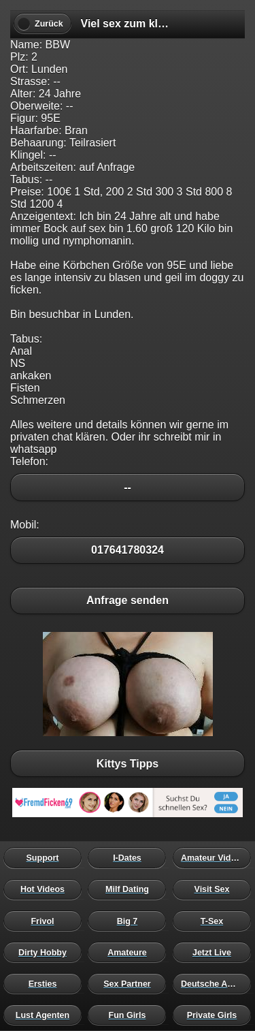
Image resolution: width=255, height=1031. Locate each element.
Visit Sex (215, 889)
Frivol (45, 920)
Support (45, 858)
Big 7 (130, 920)
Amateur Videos (215, 858)
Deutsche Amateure (215, 983)
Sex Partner (130, 983)
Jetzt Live (215, 952)
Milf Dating (130, 889)
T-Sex (215, 920)
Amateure (130, 952)
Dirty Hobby (45, 952)
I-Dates (130, 858)
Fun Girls (130, 1014)
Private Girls (215, 1014)
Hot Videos (45, 889)
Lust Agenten (45, 1014)
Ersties (45, 983)
